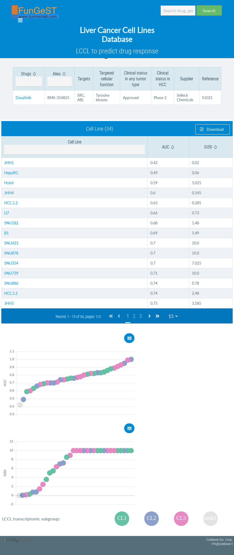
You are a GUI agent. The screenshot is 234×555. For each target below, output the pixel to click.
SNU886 (11, 283)
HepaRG (11, 172)
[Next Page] (149, 316)
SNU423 (11, 243)
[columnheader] (29, 78)
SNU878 (11, 253)
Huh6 (9, 183)
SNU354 (11, 263)
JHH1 (9, 162)
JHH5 (9, 303)
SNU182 (11, 223)
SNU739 (11, 273)
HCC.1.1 (11, 293)
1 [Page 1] (128, 316)
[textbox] (178, 11)
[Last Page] (157, 316)
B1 (6, 233)
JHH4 (9, 193)
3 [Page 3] (140, 316)
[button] (209, 10)
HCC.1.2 (11, 203)
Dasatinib (23, 97)
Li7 (6, 213)
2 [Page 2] (134, 316)
